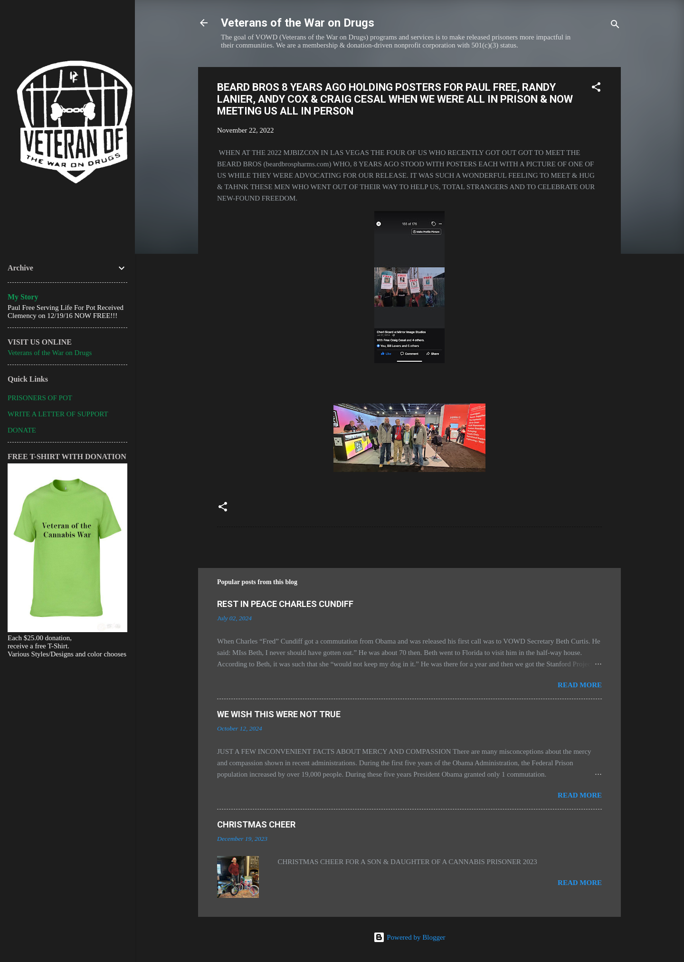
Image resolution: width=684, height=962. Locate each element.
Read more (580, 685)
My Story (23, 297)
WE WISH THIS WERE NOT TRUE (279, 714)
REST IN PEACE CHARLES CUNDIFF (285, 604)
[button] (596, 88)
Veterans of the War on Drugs (297, 22)
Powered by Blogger (409, 937)
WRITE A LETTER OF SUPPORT (58, 414)
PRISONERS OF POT (40, 398)
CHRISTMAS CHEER (256, 824)
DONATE (22, 430)
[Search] (615, 25)
